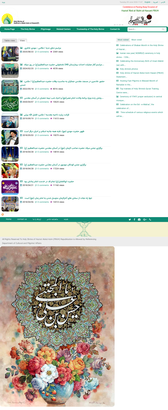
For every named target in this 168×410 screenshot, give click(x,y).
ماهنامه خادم (52, 219)
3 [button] (120, 25)
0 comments (43, 51)
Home (8, 219)
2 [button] (117, 25)
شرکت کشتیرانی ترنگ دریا (10, 234)
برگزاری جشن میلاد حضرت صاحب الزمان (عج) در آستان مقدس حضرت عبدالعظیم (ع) (63, 148)
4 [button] (122, 25)
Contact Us (115, 29)
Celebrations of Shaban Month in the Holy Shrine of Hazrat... (139, 47)
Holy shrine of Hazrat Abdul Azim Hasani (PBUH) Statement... (140, 75)
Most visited (123, 39)
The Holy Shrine (28, 29)
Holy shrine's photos (129, 69)
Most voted (136, 39)
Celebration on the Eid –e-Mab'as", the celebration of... (135, 106)
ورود (3, 2)
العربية (155, 2)
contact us (22, 219)
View (23, 40)
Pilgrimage (46, 29)
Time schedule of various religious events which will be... (139, 114)
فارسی (163, 2)
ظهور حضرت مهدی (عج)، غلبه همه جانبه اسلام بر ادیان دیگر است (54, 131)
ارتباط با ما (37, 219)
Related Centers (64, 29)
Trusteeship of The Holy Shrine (90, 29)
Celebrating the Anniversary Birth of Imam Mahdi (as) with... (139, 63)
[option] (140, 15)
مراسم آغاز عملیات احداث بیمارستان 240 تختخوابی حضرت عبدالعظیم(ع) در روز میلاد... (64, 65)
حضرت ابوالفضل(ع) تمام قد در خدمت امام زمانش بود (49, 181)
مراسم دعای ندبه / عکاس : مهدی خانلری (42, 48)
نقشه (66, 219)
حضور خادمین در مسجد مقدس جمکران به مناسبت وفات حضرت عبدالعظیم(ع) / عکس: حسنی (62, 83)
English (147, 2)
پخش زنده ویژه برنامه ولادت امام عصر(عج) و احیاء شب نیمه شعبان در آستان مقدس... (64, 98)
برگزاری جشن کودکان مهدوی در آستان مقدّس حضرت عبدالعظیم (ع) (55, 165)
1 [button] (115, 25)
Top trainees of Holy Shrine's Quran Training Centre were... (137, 90)
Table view (9, 40)
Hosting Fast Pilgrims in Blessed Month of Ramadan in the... (137, 82)
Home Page (9, 29)
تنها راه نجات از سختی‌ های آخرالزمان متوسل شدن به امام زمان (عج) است (58, 198)
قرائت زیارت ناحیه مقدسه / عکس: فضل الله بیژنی (46, 115)
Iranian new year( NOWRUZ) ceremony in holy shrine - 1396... (138, 55)
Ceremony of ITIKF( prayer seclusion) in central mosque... (139, 98)
